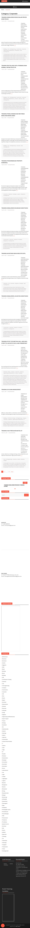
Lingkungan (4, 778)
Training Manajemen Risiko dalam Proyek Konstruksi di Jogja (14, 55)
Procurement (5, 817)
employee (10, 194)
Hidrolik (4, 731)
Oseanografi (4, 803)
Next (12, 471)
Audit (3, 667)
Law (3, 772)
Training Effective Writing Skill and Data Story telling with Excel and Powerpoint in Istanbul (14, 379)
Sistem (3, 830)
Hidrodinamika (5, 729)
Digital (3, 700)
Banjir (3, 669)
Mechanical (4, 789)
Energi (3, 712)
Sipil (21, 50)
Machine (4, 782)
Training (11, 863)
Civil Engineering (13, 49)
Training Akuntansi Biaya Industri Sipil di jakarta (12, 287)
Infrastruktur (5, 739)
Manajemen (17, 50)
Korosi (3, 768)
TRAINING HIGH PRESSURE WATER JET (11, 430)
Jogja (3, 749)
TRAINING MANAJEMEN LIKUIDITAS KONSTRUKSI (14, 296)
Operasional (4, 801)
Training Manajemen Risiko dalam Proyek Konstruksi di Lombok (14, 56)
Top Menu (25, 1)
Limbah (3, 776)
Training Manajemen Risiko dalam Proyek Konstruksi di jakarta (15, 54)
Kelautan (4, 755)
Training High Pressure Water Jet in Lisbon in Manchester (13, 466)
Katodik (3, 753)
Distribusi (4, 702)
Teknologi (4, 842)
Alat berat (4, 660)
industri (16, 98)
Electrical (4, 708)
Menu (15, 7)
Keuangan (14, 194)
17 (9, 471)
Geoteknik (4, 724)
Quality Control (5, 824)
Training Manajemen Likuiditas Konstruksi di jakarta (13, 331)
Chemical (4, 681)
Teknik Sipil (4, 840)
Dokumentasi (5, 704)
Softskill (5, 460)
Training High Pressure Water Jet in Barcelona (12, 463)
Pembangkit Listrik (6, 809)
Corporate (24, 49)
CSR (3, 694)
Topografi (4, 844)
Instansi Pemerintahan (7, 741)
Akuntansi (5, 283)
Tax (3, 838)
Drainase (4, 706)
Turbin (3, 848)
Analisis (3, 663)
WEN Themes (18, 926)
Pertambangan (5, 813)
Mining (3, 791)
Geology (4, 722)
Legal (3, 774)
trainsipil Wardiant (11, 21)
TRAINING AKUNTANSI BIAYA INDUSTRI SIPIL (13, 253)
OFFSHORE (4, 799)
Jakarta (3, 745)
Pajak (3, 805)
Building (5, 49)
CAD (3, 677)
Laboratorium (5, 770)
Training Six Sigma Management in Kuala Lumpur (15, 424)
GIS (3, 727)
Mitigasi (4, 795)
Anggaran (4, 665)
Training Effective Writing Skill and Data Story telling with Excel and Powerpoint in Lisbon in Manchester (15, 383)
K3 (2, 751)
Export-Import (5, 718)
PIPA (3, 815)
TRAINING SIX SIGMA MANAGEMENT (11, 389)
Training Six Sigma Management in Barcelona (12, 421)
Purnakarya (4, 822)
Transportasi (5, 846)
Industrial (20, 98)
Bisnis (9, 371)
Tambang (4, 836)
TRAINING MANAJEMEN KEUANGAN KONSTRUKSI (14, 208)
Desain (3, 698)
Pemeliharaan (5, 811)
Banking (4, 671)
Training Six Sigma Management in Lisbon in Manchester (13, 425)
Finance (16, 373)
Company (12, 371)
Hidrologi (4, 733)
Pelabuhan (4, 807)
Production (4, 819)
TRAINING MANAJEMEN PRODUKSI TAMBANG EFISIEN (14, 485)
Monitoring (4, 797)
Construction (18, 49)
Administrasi (4, 656)
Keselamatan (5, 758)
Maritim (4, 786)
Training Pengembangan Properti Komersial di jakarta (13, 198)
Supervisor (4, 834)
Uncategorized (6, 51)
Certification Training (11, 418)
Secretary (4, 826)
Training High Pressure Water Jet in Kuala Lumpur (16, 465)
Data (3, 696)
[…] (15, 45)
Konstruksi (4, 764)
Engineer (4, 714)
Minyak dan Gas (5, 793)
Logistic (18, 194)
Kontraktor (4, 766)
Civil (8, 49)
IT (24, 419)
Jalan (3, 747)
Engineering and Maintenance (9, 50)
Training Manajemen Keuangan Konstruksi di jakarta (13, 243)
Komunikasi (4, 762)
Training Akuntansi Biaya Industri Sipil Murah (16, 291)
